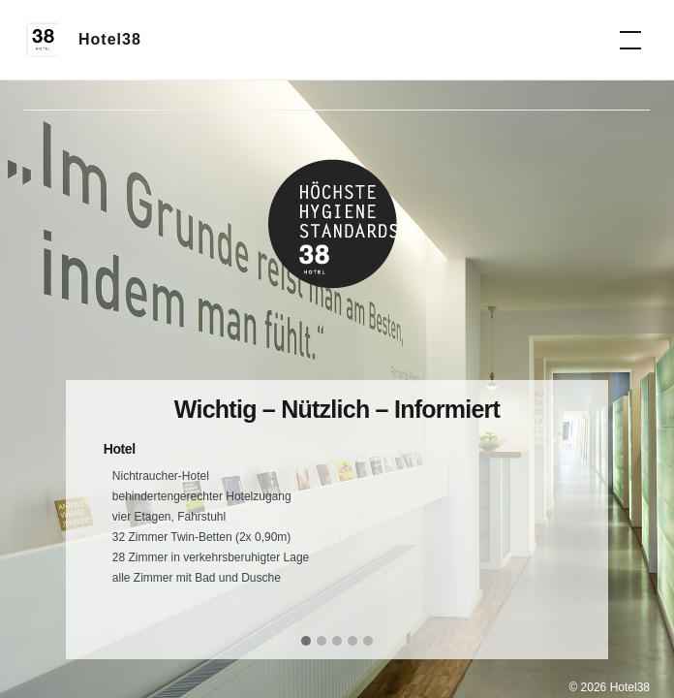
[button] (306, 642)
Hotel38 (109, 39)
